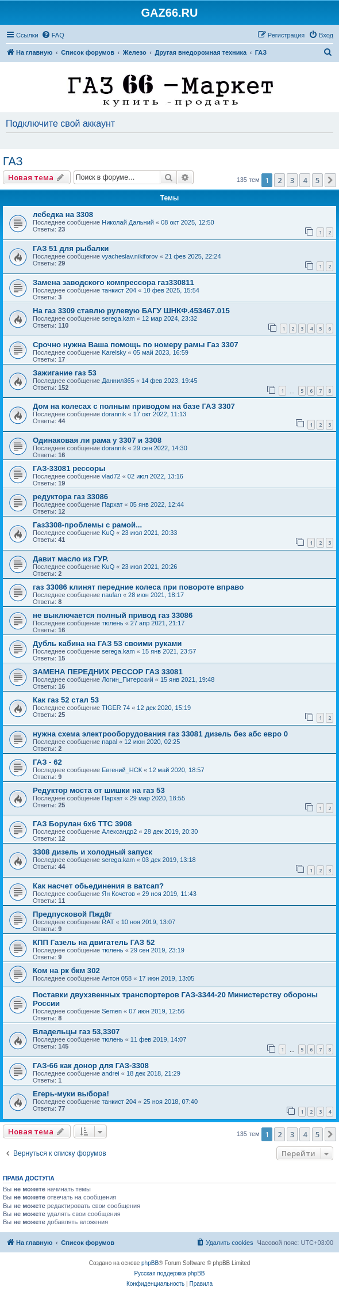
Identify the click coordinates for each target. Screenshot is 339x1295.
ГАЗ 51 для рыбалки (71, 248)
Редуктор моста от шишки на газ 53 (99, 790)
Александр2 (119, 831)
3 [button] (292, 180)
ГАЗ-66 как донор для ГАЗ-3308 (91, 1065)
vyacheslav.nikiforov (130, 256)
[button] (330, 180)
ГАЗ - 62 (47, 762)
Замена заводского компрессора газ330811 (113, 282)
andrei (111, 1073)
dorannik (114, 414)
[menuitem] (52, 35)
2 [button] (280, 180)
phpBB (150, 1263)
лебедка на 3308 (63, 214)
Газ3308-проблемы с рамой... (87, 525)
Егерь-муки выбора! (71, 1093)
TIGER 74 (116, 707)
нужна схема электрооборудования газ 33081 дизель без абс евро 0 (160, 734)
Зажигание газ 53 (65, 373)
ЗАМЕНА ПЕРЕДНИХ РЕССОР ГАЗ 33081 (108, 671)
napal (109, 741)
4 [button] (305, 180)
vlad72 (111, 476)
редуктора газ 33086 (70, 496)
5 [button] (317, 180)
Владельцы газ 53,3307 (76, 1031)
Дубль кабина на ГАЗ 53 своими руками (107, 643)
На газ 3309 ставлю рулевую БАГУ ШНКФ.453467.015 (131, 310)
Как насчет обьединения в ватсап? (98, 886)
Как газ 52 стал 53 (66, 700)
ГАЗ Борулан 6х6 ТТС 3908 (82, 823)
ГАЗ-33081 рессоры (69, 468)
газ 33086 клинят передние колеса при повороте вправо (138, 587)
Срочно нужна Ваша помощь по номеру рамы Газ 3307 (135, 344)
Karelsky (114, 352)
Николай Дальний (128, 222)
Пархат (112, 504)
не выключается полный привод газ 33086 (112, 615)
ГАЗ (13, 161)
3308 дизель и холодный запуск (92, 852)
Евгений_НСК (122, 769)
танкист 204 (119, 290)
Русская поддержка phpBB (169, 1273)
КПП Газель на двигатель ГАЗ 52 (94, 942)
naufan (111, 594)
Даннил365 (118, 380)
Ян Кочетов (118, 893)
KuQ (108, 532)
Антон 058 (117, 978)
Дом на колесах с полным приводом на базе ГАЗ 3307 (134, 406)
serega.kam (118, 318)
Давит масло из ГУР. (71, 559)
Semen (112, 1011)
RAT (108, 921)
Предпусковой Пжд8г (72, 914)
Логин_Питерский (127, 679)
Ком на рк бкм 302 (66, 970)
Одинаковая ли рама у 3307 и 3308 (97, 440)
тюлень (112, 623)
